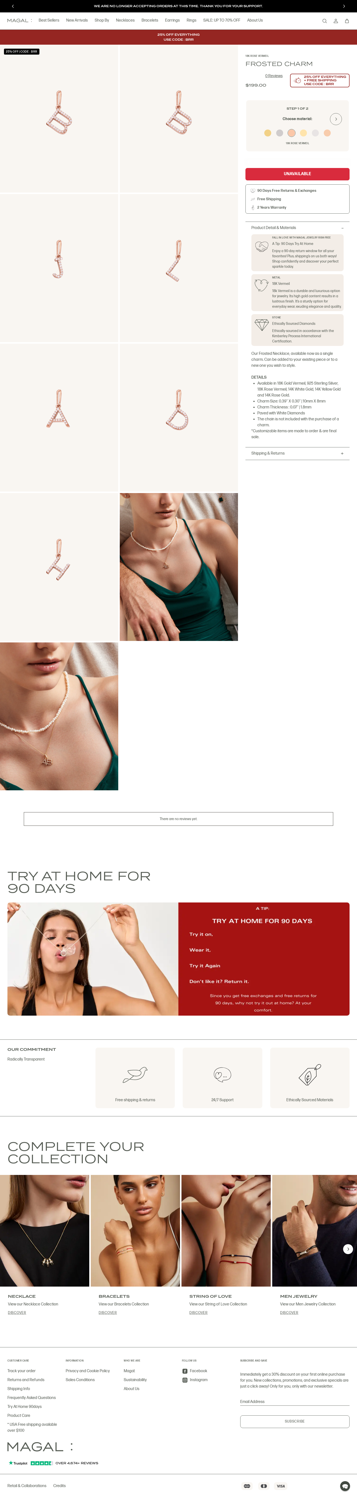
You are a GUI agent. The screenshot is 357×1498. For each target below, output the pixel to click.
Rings (191, 21)
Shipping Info (18, 1389)
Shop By (102, 21)
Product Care (18, 1415)
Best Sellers (49, 21)
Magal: (129, 1371)
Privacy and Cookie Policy (88, 1371)
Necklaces (125, 21)
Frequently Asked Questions (31, 1398)
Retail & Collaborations (26, 1486)
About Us (255, 21)
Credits (59, 1486)
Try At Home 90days (24, 1406)
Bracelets (150, 21)
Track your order (21, 1371)
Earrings (172, 21)
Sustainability (135, 1380)
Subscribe (295, 1421)
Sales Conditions (80, 1380)
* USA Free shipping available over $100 (32, 1427)
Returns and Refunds (25, 1380)
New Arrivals (77, 21)
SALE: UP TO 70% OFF (221, 21)
